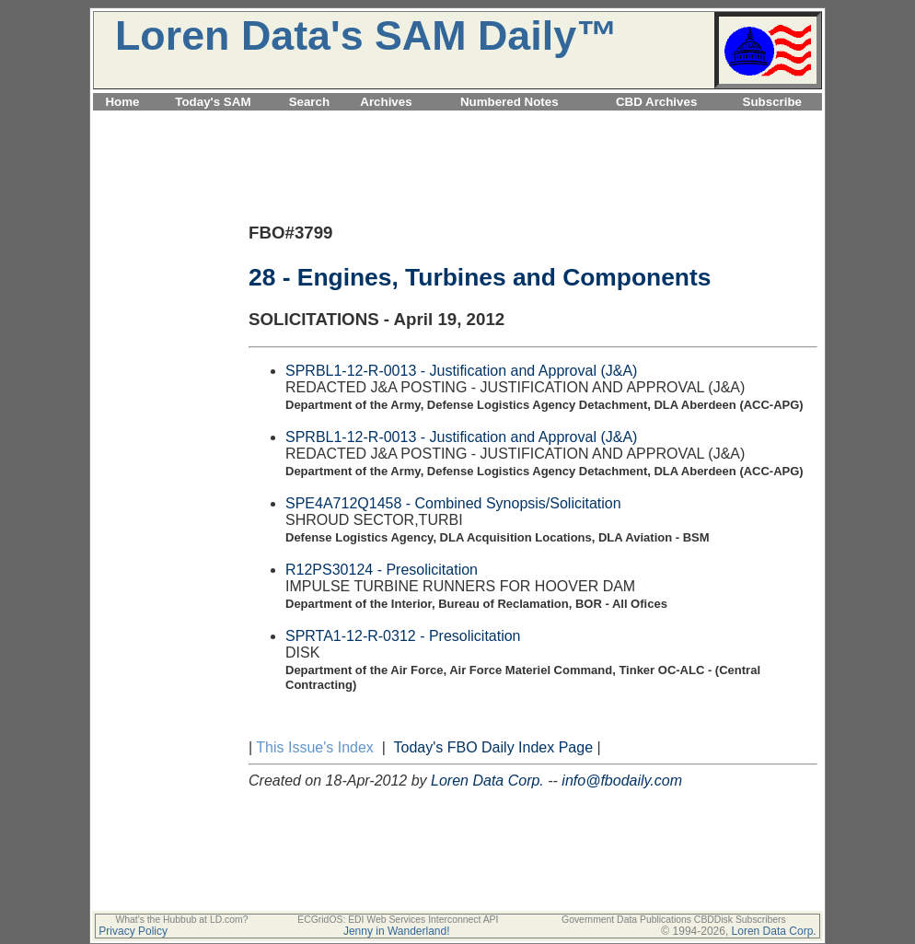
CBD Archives (656, 102)
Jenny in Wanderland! (396, 931)
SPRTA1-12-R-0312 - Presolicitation (403, 636)
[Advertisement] (457, 121)
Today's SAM (212, 102)
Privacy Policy (133, 931)
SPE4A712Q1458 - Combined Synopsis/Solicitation (453, 503)
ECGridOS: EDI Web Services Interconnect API (397, 920)
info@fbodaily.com (622, 780)
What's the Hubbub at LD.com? (181, 920)
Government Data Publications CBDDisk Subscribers (674, 920)
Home (122, 102)
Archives (385, 102)
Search (309, 102)
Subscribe (772, 102)
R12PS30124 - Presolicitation (381, 569)
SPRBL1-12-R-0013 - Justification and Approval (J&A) (461, 371)
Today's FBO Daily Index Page (494, 747)
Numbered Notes (509, 102)
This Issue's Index (315, 747)
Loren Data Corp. (487, 780)
